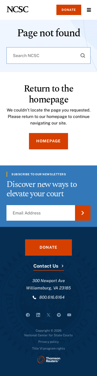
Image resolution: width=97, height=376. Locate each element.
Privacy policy (48, 342)
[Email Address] (48, 213)
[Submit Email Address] (83, 213)
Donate (69, 10)
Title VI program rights (48, 348)
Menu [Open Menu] (89, 10)
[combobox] (48, 55)
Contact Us (45, 266)
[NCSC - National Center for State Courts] (17, 9)
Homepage (48, 141)
